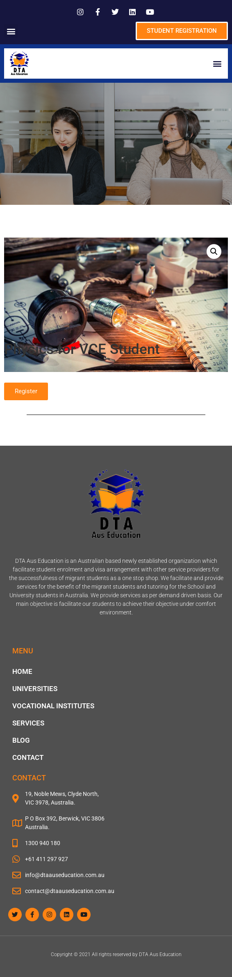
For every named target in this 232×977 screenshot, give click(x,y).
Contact (27, 757)
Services (28, 723)
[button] (11, 31)
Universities (34, 689)
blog (21, 740)
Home (22, 671)
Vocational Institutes (53, 706)
